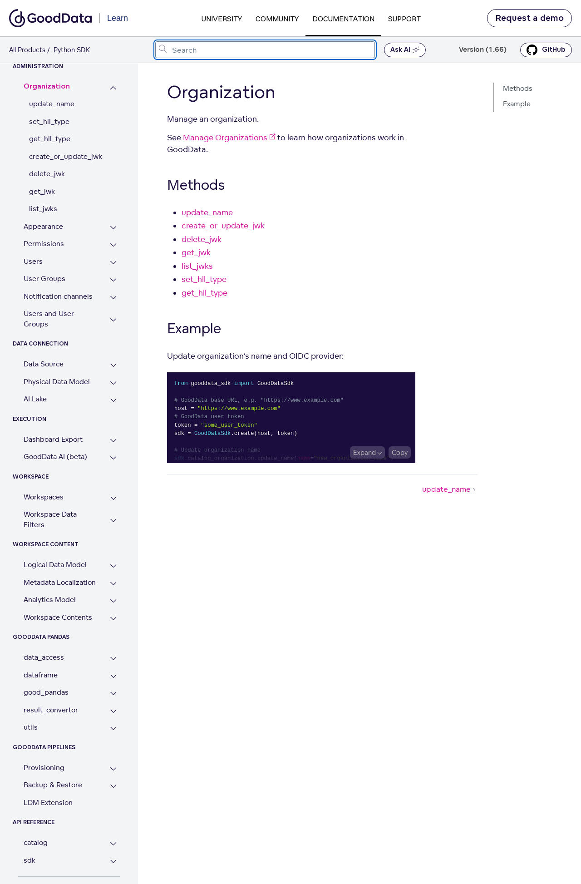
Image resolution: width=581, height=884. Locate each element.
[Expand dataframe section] (113, 676)
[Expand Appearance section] (113, 228)
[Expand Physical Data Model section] (113, 383)
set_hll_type (49, 121)
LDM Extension (48, 802)
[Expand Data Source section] (113, 365)
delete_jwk (47, 173)
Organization (47, 86)
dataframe (41, 675)
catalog (36, 842)
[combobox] (265, 49)
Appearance (43, 226)
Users (33, 261)
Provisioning (44, 767)
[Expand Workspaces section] (113, 498)
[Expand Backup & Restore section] (113, 786)
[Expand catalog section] (113, 844)
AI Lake (35, 399)
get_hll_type (49, 138)
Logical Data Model (55, 564)
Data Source (44, 364)
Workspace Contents (58, 617)
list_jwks (43, 208)
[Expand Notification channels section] (113, 298)
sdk (29, 860)
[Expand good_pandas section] (113, 693)
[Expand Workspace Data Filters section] (113, 520)
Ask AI (404, 50)
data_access (44, 657)
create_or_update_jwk (65, 156)
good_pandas (46, 692)
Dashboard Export (53, 439)
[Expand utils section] (113, 728)
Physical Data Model (57, 381)
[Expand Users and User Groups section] (113, 320)
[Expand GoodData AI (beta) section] (113, 458)
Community (277, 18)
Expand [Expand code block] (364, 452)
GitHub (546, 49)
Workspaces (44, 497)
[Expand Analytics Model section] (113, 601)
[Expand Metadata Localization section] (113, 584)
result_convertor (51, 710)
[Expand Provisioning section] (113, 769)
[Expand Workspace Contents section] (113, 619)
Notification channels (58, 296)
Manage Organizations (229, 137)
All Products (27, 50)
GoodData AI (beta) (55, 456)
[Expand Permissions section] (113, 245)
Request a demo (529, 18)
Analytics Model (50, 599)
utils (31, 727)
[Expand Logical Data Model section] (113, 566)
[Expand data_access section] (113, 659)
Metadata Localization (60, 582)
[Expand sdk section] (113, 861)
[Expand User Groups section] (113, 280)
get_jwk (42, 191)
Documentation (343, 18)
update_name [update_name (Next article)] (450, 489)
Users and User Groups (49, 318)
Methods (517, 88)
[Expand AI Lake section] (113, 400)
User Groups (44, 278)
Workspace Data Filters (50, 519)
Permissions (44, 243)
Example (517, 103)
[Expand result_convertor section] (113, 711)
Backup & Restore (53, 784)
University (222, 18)
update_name (51, 103)
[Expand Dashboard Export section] (113, 441)
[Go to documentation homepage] (50, 18)
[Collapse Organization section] (113, 88)
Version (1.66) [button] (483, 50)
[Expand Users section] (113, 263)
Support (404, 18)
